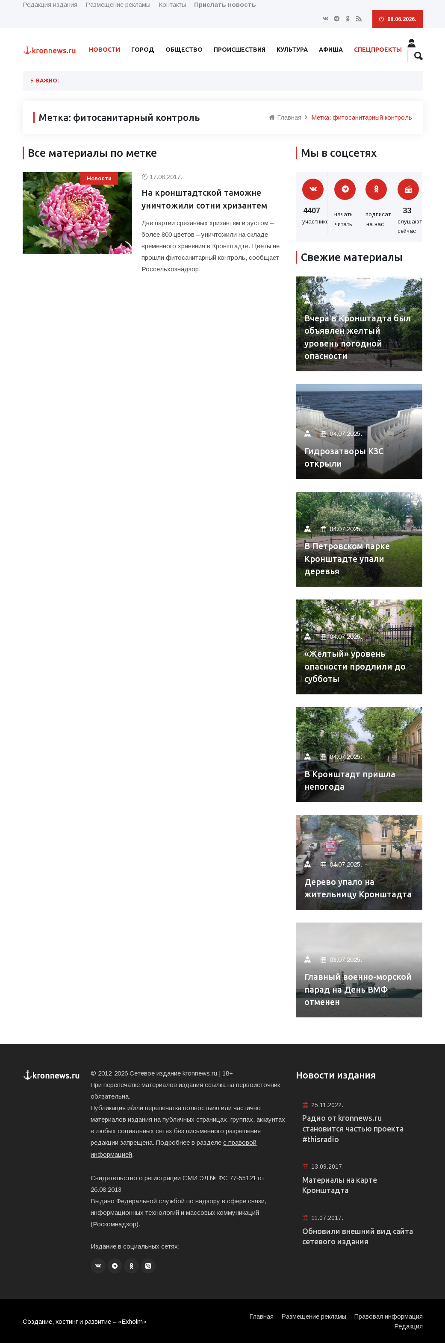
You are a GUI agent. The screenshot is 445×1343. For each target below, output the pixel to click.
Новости (104, 49)
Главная (285, 117)
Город (142, 49)
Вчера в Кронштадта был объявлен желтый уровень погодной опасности (358, 337)
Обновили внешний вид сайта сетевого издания (358, 1237)
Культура (292, 49)
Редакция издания (50, 4)
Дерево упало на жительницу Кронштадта (358, 888)
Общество (184, 49)
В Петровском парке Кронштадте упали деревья (347, 558)
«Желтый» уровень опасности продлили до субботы (355, 666)
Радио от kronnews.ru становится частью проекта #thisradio (354, 1129)
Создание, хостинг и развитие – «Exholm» (85, 1320)
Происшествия (239, 49)
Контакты (172, 4)
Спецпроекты (378, 49)
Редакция (408, 1325)
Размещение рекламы (117, 4)
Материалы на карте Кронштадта (340, 1186)
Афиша (331, 49)
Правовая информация (388, 1315)
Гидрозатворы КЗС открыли (344, 457)
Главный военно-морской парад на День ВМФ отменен (354, 989)
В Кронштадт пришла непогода (350, 780)
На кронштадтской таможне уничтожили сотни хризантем (205, 199)
